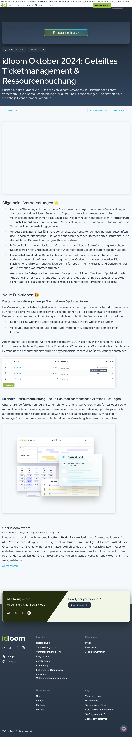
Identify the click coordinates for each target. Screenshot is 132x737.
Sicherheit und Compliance (49, 670)
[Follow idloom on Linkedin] (8, 613)
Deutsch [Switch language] (9, 661)
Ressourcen (91, 647)
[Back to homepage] (13, 639)
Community (42, 665)
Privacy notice (92, 700)
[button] (8, 656)
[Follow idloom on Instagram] (29, 613)
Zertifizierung (43, 660)
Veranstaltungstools (46, 647)
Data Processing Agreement (99, 709)
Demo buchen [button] (101, 5)
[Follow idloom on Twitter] (15, 613)
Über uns (40, 696)
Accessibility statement (96, 718)
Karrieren (40, 705)
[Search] (81, 5)
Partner (40, 709)
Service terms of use (95, 705)
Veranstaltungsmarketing (49, 651)
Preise (88, 642)
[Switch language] (88, 5)
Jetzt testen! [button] (10, 566)
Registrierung (43, 642)
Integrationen (43, 656)
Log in (117, 5)
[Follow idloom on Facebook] (22, 613)
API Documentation (95, 651)
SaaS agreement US (95, 714)
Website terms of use (95, 696)
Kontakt (40, 700)
